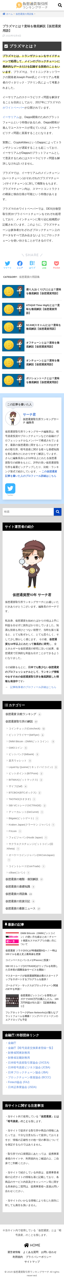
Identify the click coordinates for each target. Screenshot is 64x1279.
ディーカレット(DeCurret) (26, 812)
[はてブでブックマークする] (32, 265)
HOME (32, 1245)
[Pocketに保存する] (56, 265)
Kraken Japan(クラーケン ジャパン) (32, 825)
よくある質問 (30, 1252)
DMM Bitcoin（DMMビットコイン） (32, 742)
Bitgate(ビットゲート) (24, 818)
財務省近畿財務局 (19, 1057)
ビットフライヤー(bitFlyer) (27, 735)
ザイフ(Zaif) (18, 786)
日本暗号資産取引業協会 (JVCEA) (28, 1062)
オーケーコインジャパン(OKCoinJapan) (30, 858)
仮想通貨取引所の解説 (21, 722)
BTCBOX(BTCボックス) (25, 793)
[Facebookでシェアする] (20, 265)
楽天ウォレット (20, 761)
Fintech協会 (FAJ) (18, 1082)
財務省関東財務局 (19, 1052)
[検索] (57, 512)
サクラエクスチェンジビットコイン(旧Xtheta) (29, 846)
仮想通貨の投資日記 (20, 901)
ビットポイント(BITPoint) (26, 774)
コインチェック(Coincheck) (27, 729)
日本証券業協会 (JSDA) (22, 1087)
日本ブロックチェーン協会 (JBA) (28, 1072)
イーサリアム (11, 117)
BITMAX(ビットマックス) (26, 780)
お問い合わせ (48, 1252)
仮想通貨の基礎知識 (20, 887)
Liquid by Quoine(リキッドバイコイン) (33, 767)
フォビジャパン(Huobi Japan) (28, 838)
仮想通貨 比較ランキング (23, 714)
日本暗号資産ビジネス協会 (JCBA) (29, 1067)
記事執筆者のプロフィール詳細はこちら (33, 687)
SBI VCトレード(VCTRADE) (28, 806)
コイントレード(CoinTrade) (27, 866)
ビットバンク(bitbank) (24, 754)
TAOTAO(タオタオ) (22, 799)
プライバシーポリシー (38, 1257)
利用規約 (18, 1257)
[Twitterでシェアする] (7, 265)
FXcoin (15, 831)
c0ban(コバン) (19, 873)
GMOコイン (18, 748)
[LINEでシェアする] (44, 265)
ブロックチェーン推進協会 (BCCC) (29, 1077)
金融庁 (12, 1042)
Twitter (10, 495)
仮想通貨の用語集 (29, 276)
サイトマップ (32, 1261)
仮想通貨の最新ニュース (23, 909)
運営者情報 (14, 1252)
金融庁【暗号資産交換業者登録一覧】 (31, 1047)
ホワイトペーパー (13, 107)
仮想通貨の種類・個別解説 (24, 879)
